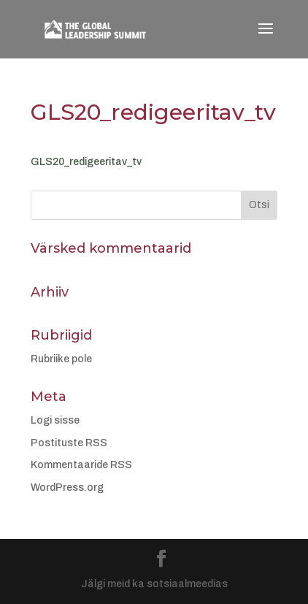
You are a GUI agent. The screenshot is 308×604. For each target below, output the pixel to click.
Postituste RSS (69, 442)
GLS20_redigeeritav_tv (86, 161)
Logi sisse (55, 420)
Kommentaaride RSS (81, 464)
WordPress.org (67, 487)
